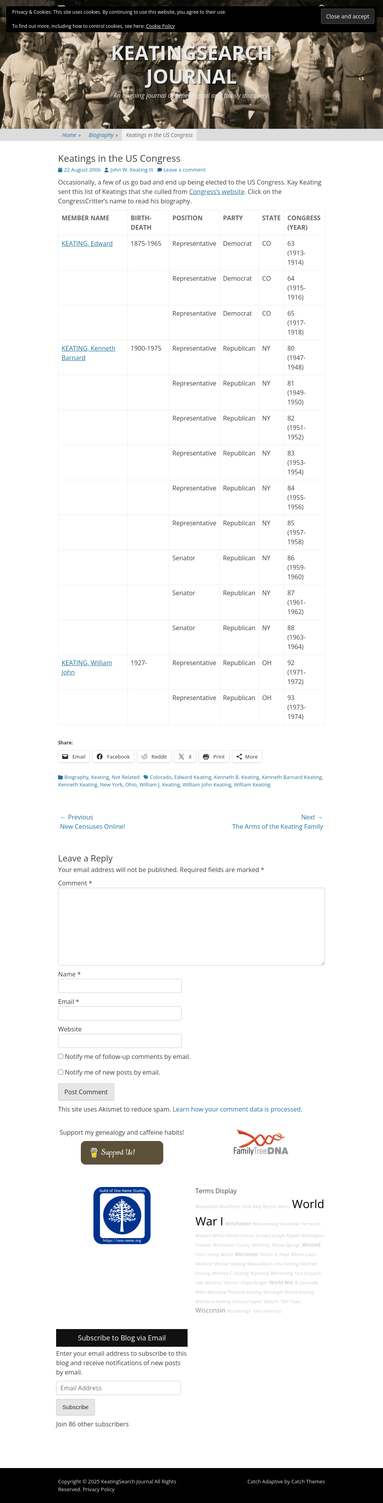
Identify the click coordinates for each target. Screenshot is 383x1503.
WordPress (230, 1206)
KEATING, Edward (87, 243)
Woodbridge (239, 1311)
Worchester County (231, 1245)
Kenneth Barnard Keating (292, 777)
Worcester (247, 1254)
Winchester (238, 1223)
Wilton (227, 1254)
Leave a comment (185, 169)
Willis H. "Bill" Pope (282, 1301)
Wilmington (312, 1235)
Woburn (203, 1235)
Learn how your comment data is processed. (238, 1109)
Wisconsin (210, 1310)
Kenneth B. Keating (236, 777)
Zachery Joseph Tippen (277, 1235)
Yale (199, 1282)
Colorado (160, 777)
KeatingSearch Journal (191, 64)
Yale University (267, 1311)
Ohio (131, 784)
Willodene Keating (212, 1301)
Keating (100, 777)
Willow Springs (286, 1245)
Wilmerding (281, 1273)
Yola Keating (287, 1264)
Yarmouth (311, 1224)
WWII (200, 1292)
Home (71, 135)
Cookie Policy (160, 26)
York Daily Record (259, 1206)
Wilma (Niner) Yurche (233, 1235)
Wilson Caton (303, 1254)
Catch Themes (308, 1481)
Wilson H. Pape (274, 1254)
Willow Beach (260, 1264)
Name (69, 974)
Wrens (284, 1206)
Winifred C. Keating (230, 1273)
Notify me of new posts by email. (112, 1072)
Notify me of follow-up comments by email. (127, 1056)
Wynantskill (206, 1206)
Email (68, 1001)
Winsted (311, 1245)
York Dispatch (307, 1273)
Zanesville (309, 1282)
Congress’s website (216, 191)
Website (70, 1029)
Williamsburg (265, 1224)
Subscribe (75, 1407)
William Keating (252, 784)
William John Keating (206, 784)
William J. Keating (159, 784)
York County (207, 1254)
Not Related (125, 777)
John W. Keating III (131, 169)
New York (111, 784)
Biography (103, 135)
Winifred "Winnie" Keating (220, 1264)
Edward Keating (193, 777)
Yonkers (203, 1245)
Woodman (289, 1224)
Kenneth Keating (77, 784)
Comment (75, 883)
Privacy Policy (99, 1489)
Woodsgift (273, 1292)
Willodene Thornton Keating (234, 1292)
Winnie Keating (299, 1292)
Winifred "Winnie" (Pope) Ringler (236, 1282)
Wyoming (259, 1273)
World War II (283, 1282)
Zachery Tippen (247, 1301)
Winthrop (261, 1245)
